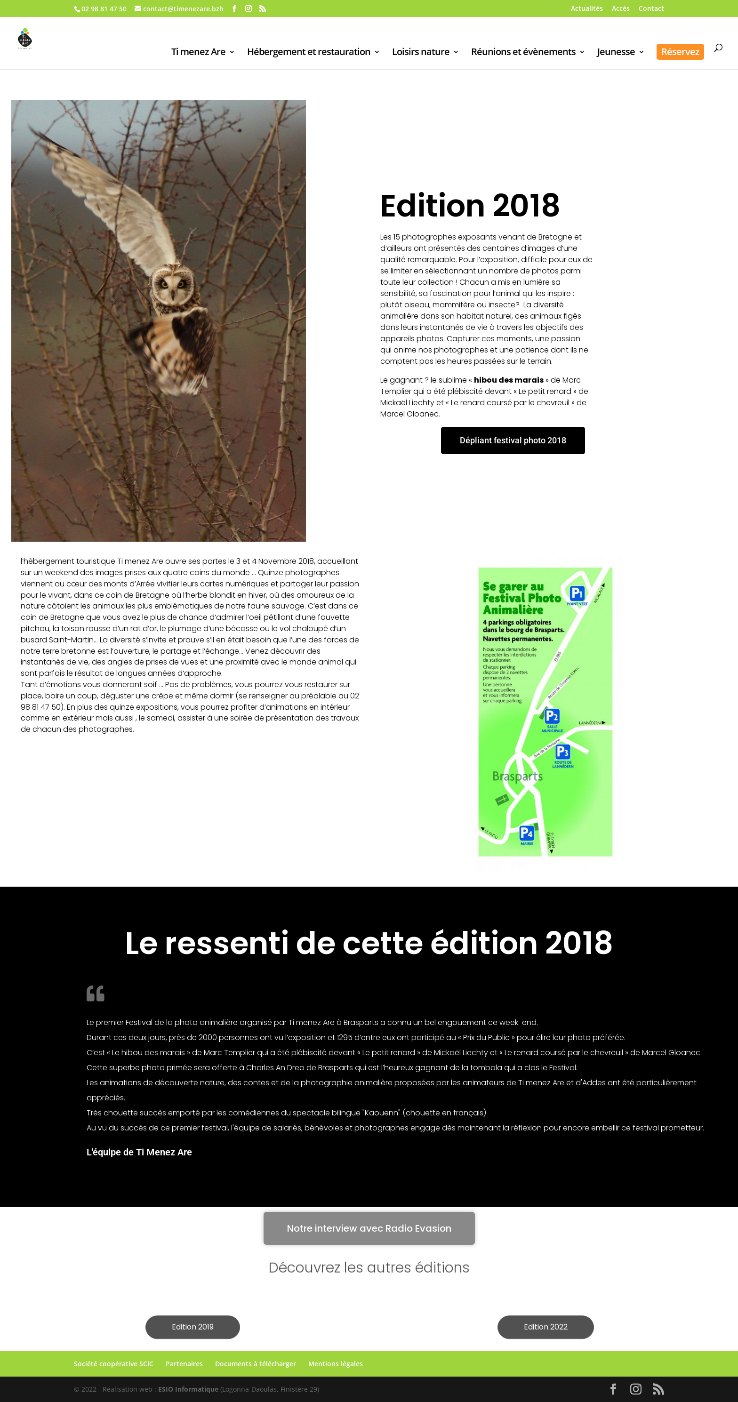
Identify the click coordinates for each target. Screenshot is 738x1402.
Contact (651, 9)
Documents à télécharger (255, 1363)
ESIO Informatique (188, 1389)
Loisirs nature (420, 53)
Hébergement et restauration (308, 53)
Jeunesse (616, 53)
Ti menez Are (198, 53)
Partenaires (184, 1363)
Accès (621, 9)
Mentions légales (335, 1363)
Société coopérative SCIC (113, 1363)
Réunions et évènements (523, 53)
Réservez (680, 51)
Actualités (587, 9)
